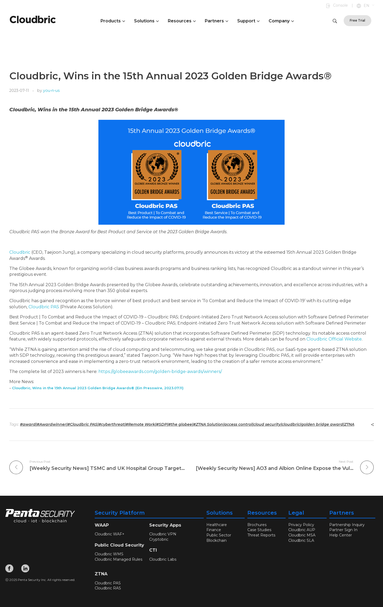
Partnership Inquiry (347, 524)
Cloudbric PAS (43, 306)
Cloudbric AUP (301, 529)
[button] (369, 6)
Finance (213, 529)
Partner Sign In (343, 529)
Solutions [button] (146, 20)
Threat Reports (261, 535)
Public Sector (218, 535)
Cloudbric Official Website (334, 339)
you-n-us (51, 90)
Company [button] (281, 20)
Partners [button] (216, 20)
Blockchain (216, 540)
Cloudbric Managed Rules (118, 559)
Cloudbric (19, 252)
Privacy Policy (301, 524)
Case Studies (259, 529)
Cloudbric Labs (162, 559)
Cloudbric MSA (301, 535)
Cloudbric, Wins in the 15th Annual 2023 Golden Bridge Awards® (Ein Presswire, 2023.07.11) (98, 388)
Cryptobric (158, 539)
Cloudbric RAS (108, 588)
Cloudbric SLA (301, 540)
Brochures (257, 524)
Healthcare (216, 524)
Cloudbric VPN (162, 534)
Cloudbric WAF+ (109, 534)
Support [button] (248, 20)
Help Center (340, 535)
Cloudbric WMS (109, 554)
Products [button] (113, 20)
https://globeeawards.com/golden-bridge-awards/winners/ (160, 371)
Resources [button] (182, 20)
